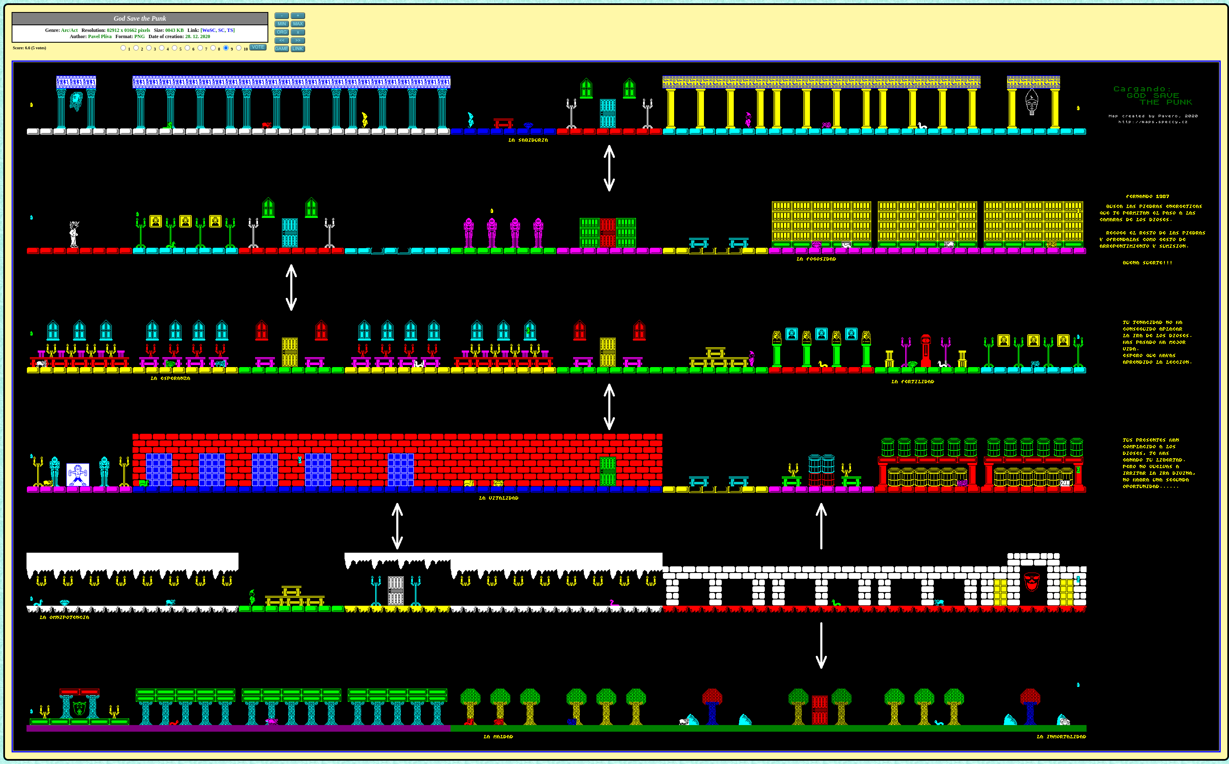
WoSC (209, 30)
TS (230, 30)
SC (221, 30)
